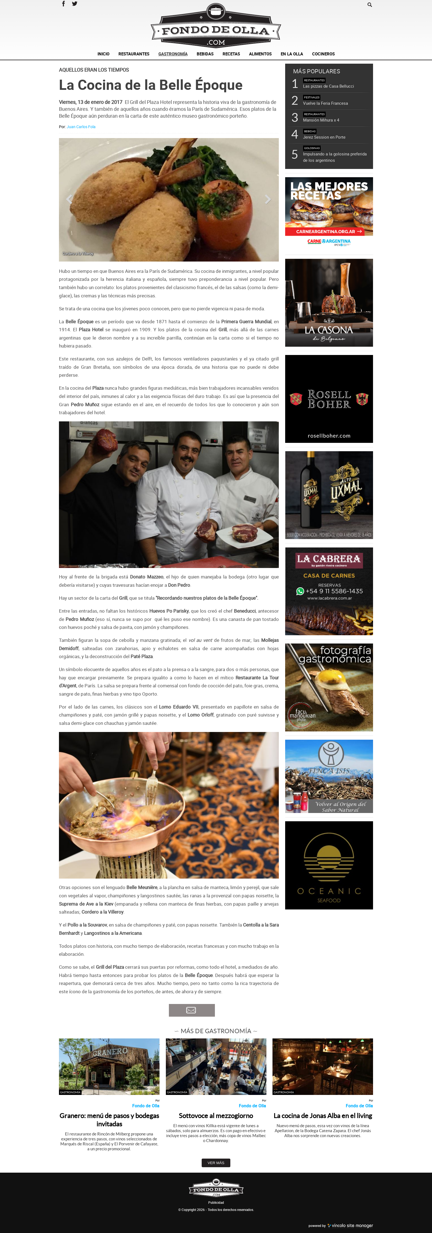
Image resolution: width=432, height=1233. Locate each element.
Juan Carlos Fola (81, 126)
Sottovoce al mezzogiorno (216, 1115)
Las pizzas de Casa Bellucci (328, 86)
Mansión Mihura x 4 (321, 120)
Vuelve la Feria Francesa (325, 103)
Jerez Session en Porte (324, 137)
